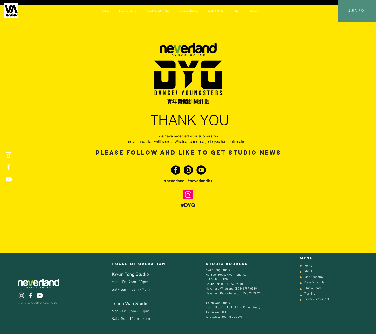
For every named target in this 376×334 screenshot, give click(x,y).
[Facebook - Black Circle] (175, 170)
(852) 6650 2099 (231, 317)
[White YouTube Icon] (8, 179)
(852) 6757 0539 (246, 289)
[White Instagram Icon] (8, 155)
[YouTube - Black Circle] (201, 170)
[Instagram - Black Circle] (188, 170)
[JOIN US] (357, 11)
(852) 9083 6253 (252, 294)
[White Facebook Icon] (8, 167)
